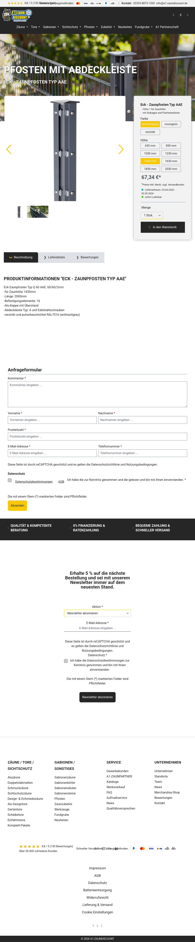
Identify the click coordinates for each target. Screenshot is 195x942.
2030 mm (171, 169)
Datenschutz (97, 883)
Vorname (15, 413)
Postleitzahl (17, 430)
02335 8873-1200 (144, 3)
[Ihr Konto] (173, 15)
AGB (61, 481)
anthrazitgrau (150, 124)
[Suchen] (180, 15)
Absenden (17, 505)
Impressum (97, 868)
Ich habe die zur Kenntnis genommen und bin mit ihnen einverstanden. (99, 665)
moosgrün (171, 124)
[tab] (21, 257)
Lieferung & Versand (97, 905)
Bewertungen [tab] (89, 257)
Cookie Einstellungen (97, 912)
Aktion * (97, 607)
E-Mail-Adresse (19, 446)
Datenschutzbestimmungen (34, 481)
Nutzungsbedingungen (141, 464)
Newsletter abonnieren (97, 697)
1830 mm (150, 169)
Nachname (106, 413)
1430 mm (150, 161)
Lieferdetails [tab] (56, 257)
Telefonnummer (110, 446)
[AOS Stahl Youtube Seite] (101, 926)
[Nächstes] (121, 149)
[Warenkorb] (187, 15)
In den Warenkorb (163, 227)
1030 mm (150, 153)
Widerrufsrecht (97, 897)
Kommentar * (17, 378)
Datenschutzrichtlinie (105, 464)
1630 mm (171, 161)
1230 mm (171, 153)
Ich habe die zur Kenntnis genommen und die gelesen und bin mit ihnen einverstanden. (99, 482)
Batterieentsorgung (97, 890)
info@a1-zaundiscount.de (171, 3)
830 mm (171, 145)
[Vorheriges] (8, 149)
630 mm (150, 145)
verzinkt (150, 132)
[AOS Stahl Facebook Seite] (97, 926)
